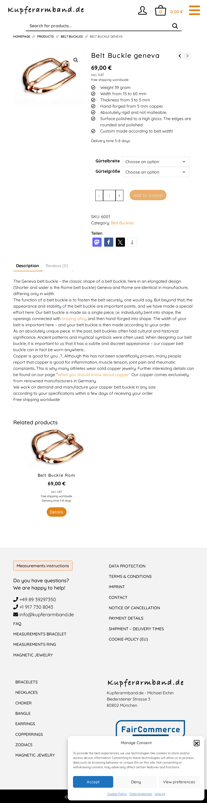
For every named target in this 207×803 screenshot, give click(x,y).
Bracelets (26, 681)
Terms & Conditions (130, 576)
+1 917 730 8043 (33, 607)
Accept (93, 781)
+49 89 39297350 (35, 599)
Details (56, 512)
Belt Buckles (72, 36)
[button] (196, 742)
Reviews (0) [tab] (57, 265)
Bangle (23, 712)
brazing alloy (74, 318)
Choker (23, 702)
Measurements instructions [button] (43, 565)
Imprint (160, 794)
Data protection (141, 794)
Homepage (21, 36)
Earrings (25, 723)
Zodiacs (23, 743)
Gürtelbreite (108, 160)
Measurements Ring (35, 644)
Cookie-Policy (117, 794)
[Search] (175, 26)
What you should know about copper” (94, 374)
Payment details (126, 617)
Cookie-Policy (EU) (129, 638)
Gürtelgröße (108, 171)
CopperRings (29, 733)
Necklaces (26, 692)
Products (45, 36)
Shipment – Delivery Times (137, 628)
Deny (136, 781)
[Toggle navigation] (194, 10)
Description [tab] (27, 265)
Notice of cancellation (135, 607)
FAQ (17, 623)
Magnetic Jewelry (33, 654)
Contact (118, 597)
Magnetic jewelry (35, 754)
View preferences (179, 781)
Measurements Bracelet (40, 633)
